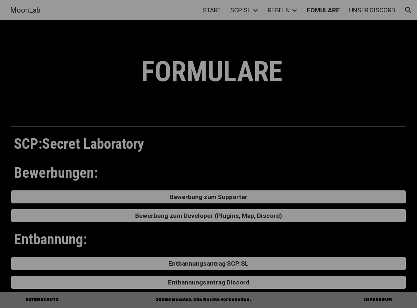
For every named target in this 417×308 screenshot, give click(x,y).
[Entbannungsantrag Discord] (208, 282)
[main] (208, 72)
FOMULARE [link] (323, 10)
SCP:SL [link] (240, 10)
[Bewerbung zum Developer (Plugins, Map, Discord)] (208, 216)
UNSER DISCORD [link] (372, 10)
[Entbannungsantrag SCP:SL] (208, 264)
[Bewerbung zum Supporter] (208, 197)
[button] (408, 10)
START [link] (212, 10)
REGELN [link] (279, 10)
